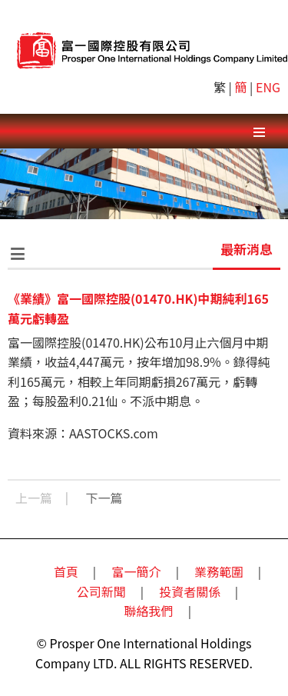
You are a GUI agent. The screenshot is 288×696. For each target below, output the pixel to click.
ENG (268, 87)
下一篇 (104, 497)
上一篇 (33, 497)
